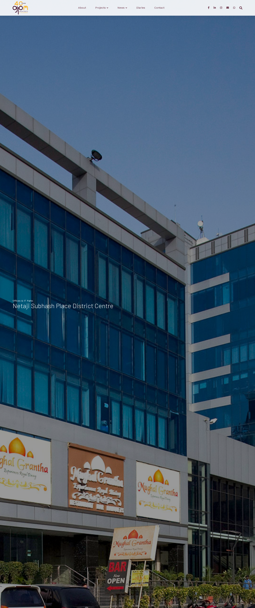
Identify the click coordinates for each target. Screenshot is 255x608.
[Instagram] (221, 8)
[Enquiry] (228, 8)
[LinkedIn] (214, 8)
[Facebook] (208, 8)
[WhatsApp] (234, 8)
